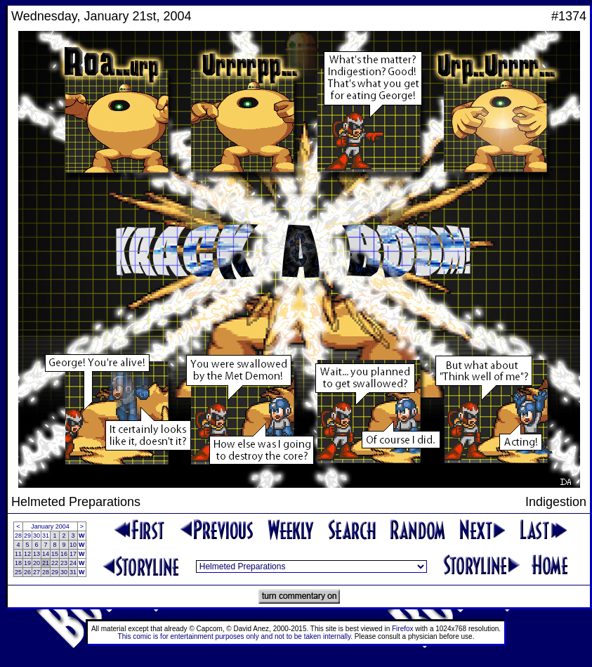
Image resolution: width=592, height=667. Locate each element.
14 (45, 553)
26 (27, 572)
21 (45, 562)
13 (36, 553)
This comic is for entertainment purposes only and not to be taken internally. (235, 636)
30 (36, 535)
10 (73, 544)
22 (54, 562)
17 (73, 553)
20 (36, 562)
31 (45, 535)
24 (73, 562)
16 (63, 553)
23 (63, 562)
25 (18, 572)
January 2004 (50, 526)
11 (18, 553)
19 (27, 562)
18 (18, 562)
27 (36, 572)
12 (27, 553)
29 (27, 535)
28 (18, 535)
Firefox (403, 629)
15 (54, 553)
